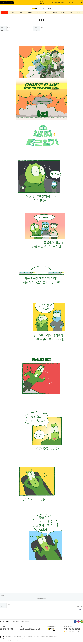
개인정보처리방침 (15, 621)
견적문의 (3, 2)
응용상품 (38, 12)
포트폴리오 (13, 12)
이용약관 (8, 621)
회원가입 (58, 2)
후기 (71, 12)
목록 (80, 34)
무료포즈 (22, 12)
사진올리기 (63, 12)
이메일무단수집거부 (25, 621)
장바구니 (73, 2)
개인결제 (10, 2)
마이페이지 (63, 2)
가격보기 (4, 12)
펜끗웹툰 (78, 12)
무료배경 (30, 12)
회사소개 (2, 621)
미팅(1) (8, 604)
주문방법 (55, 12)
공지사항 (81, 2)
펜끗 (51, 629)
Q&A (77, 2)
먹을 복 (8, 606)
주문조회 (68, 2)
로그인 (53, 2)
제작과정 (47, 12)
